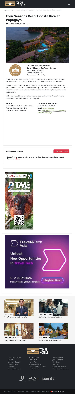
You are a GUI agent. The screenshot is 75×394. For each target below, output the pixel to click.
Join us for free (57, 360)
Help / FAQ (33, 362)
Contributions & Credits (37, 367)
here (18, 159)
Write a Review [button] (61, 151)
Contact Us (33, 360)
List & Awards (34, 369)
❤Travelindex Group (57, 391)
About (10, 360)
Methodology (13, 364)
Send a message (48, 108)
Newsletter (56, 362)
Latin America (21, 10)
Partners (11, 367)
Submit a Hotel (57, 357)
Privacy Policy (34, 357)
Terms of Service (14, 369)
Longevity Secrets (14, 357)
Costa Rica (31, 10)
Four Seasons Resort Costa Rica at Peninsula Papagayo (52, 111)
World (13, 10)
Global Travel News (59, 367)
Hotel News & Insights (60, 369)
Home (6, 10)
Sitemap (55, 364)
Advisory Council (14, 362)
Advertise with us (35, 364)
